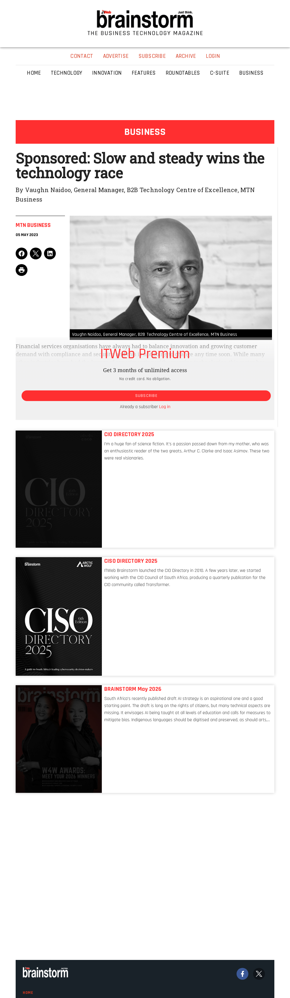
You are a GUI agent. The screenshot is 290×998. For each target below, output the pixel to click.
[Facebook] (242, 974)
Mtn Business (33, 225)
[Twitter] (259, 974)
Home (28, 992)
